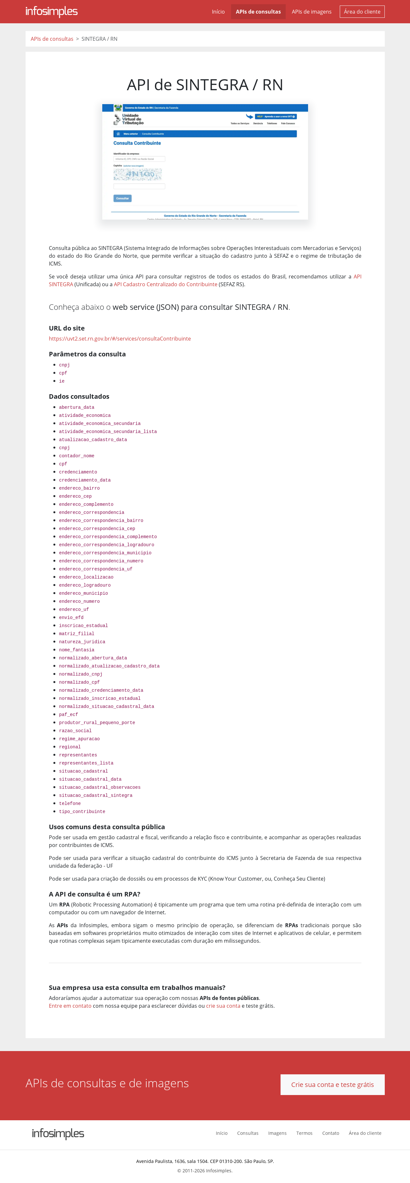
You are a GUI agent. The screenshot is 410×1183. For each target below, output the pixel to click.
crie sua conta (223, 1005)
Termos (304, 1133)
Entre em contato (70, 1005)
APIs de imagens (312, 11)
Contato (330, 1133)
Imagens (277, 1133)
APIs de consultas (258, 11)
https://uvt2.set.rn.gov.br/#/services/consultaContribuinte (120, 338)
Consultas (248, 1133)
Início (218, 11)
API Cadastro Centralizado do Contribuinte (165, 284)
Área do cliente (362, 11)
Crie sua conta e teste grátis (332, 1084)
